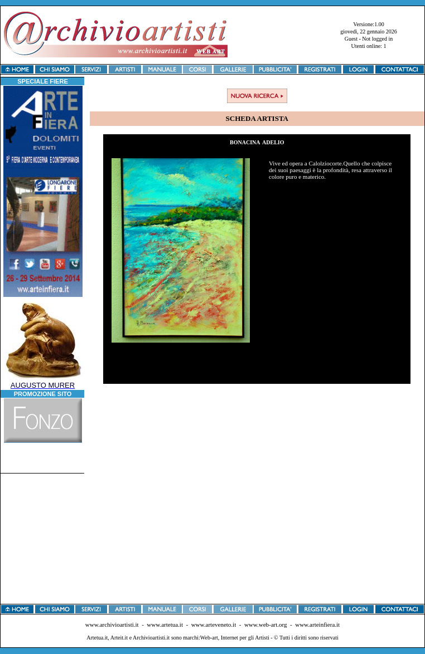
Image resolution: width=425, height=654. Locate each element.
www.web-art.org (265, 624)
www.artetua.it (165, 624)
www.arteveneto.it (213, 624)
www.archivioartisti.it (112, 624)
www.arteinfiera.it (317, 624)
